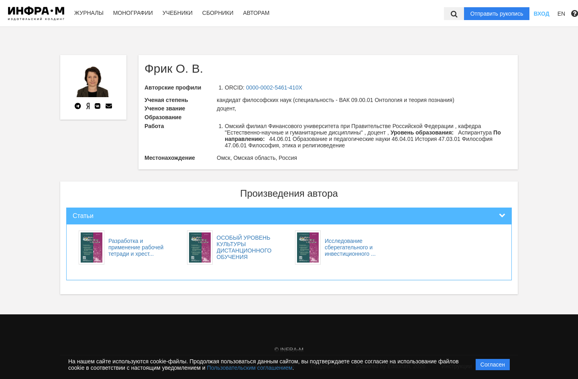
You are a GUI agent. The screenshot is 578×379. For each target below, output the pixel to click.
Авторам (256, 13)
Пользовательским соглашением (250, 368)
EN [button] (561, 13)
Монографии (133, 13)
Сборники (218, 13)
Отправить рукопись (496, 13)
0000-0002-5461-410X (274, 87)
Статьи (83, 215)
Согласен (492, 364)
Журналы (89, 13)
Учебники (178, 13)
